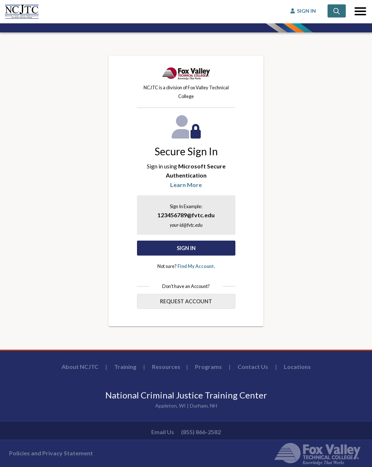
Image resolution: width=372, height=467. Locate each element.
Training (125, 366)
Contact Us (253, 366)
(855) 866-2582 (201, 431)
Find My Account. (196, 266)
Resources (166, 366)
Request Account (186, 301)
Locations (297, 366)
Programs (208, 366)
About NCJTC (80, 366)
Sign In (186, 248)
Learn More (186, 184)
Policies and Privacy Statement (51, 453)
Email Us (162, 431)
